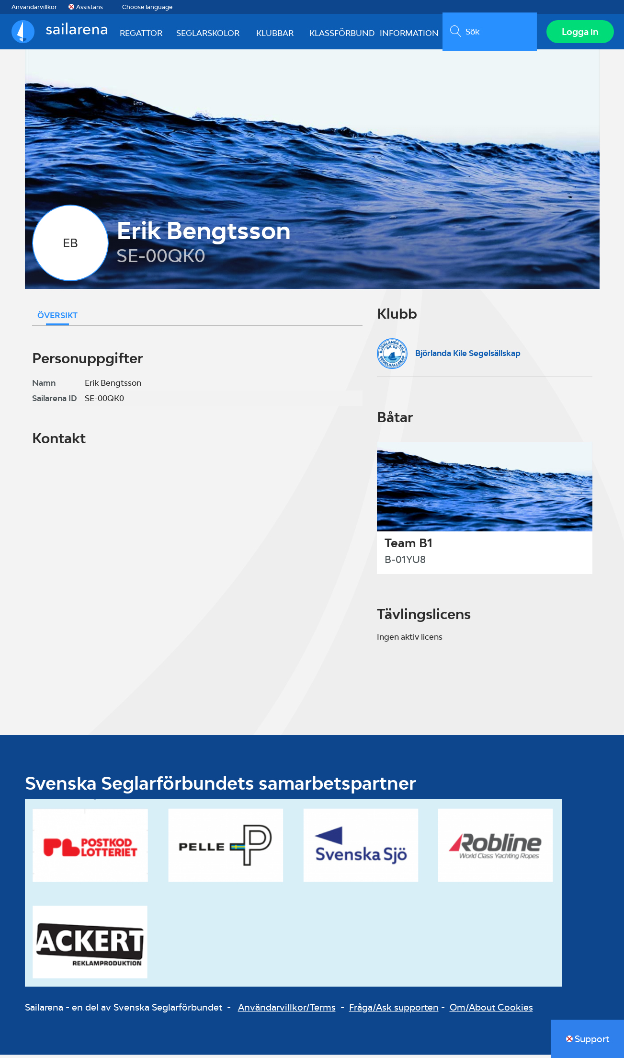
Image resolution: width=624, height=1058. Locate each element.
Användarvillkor (34, 7)
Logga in (578, 33)
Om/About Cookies (491, 1010)
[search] (487, 33)
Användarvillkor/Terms (287, 1010)
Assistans (89, 7)
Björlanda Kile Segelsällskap (468, 356)
